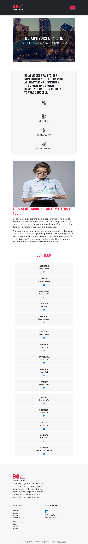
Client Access (17, 518)
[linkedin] (46, 511)
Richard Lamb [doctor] (44, 304)
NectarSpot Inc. (61, 542)
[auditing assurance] (44, 144)
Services (15, 513)
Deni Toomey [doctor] (44, 448)
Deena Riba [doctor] (44, 423)
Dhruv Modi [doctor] (44, 369)
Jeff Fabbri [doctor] (44, 279)
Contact (15, 526)
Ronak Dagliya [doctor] (44, 291)
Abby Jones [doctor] (44, 397)
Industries (16, 510)
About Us (16, 521)
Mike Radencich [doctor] (44, 410)
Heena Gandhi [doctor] (44, 316)
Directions (16, 529)
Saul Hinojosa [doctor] (44, 435)
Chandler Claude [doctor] (44, 357)
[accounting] (44, 116)
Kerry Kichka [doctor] (44, 332)
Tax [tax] (44, 107)
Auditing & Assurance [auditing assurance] (44, 148)
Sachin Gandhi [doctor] (44, 266)
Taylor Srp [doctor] (44, 382)
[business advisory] (44, 130)
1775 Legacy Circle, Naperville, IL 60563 (51, 516)
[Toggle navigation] (72, 7)
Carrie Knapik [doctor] (44, 344)
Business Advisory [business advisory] (44, 134)
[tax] (44, 103)
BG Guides (16, 515)
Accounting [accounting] (44, 121)
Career (15, 524)
